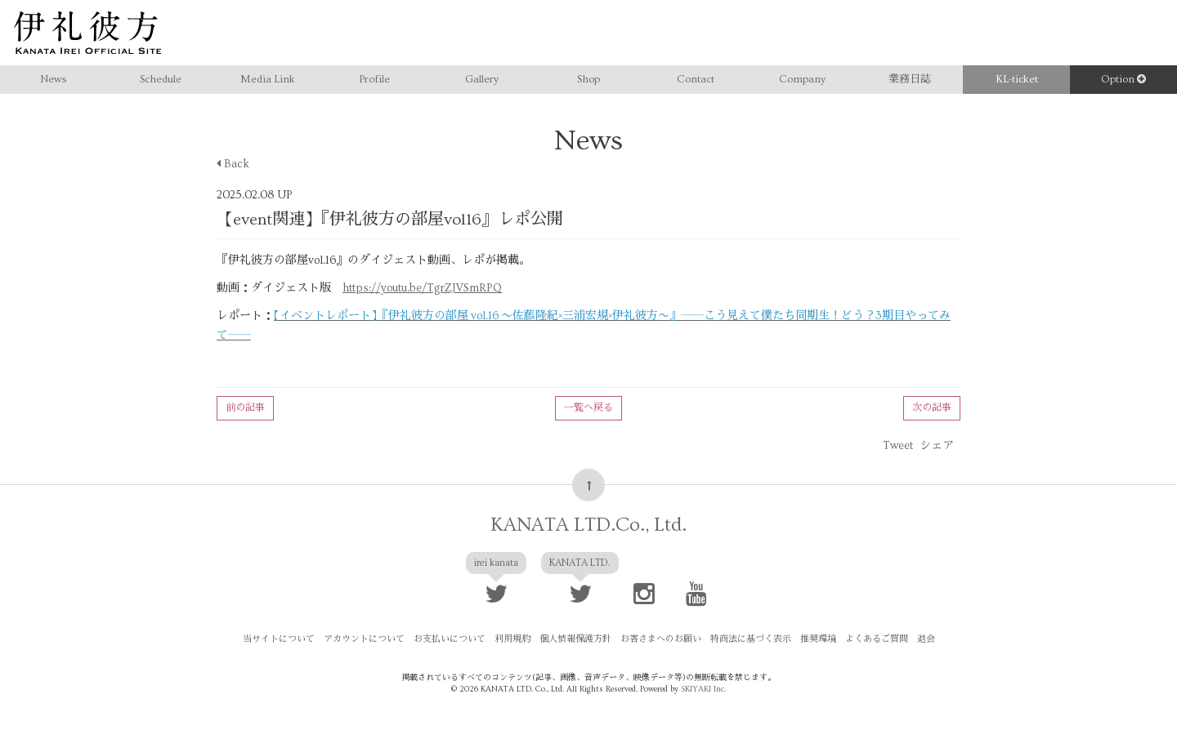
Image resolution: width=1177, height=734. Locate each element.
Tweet (898, 445)
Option (1123, 79)
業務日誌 (909, 79)
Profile (374, 79)
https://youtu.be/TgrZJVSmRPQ (422, 288)
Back (233, 164)
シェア (937, 445)
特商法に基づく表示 (750, 639)
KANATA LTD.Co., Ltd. (588, 525)
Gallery (482, 79)
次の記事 (931, 408)
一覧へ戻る (588, 408)
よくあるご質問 (876, 639)
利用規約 (512, 639)
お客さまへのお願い (660, 639)
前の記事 (245, 408)
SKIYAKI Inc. (703, 689)
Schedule (160, 79)
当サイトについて (279, 639)
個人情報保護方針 (575, 639)
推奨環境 (818, 639)
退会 (926, 639)
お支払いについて (450, 639)
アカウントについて (364, 639)
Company (802, 79)
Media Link (267, 79)
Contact (695, 79)
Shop (588, 79)
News (53, 79)
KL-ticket (1017, 79)
